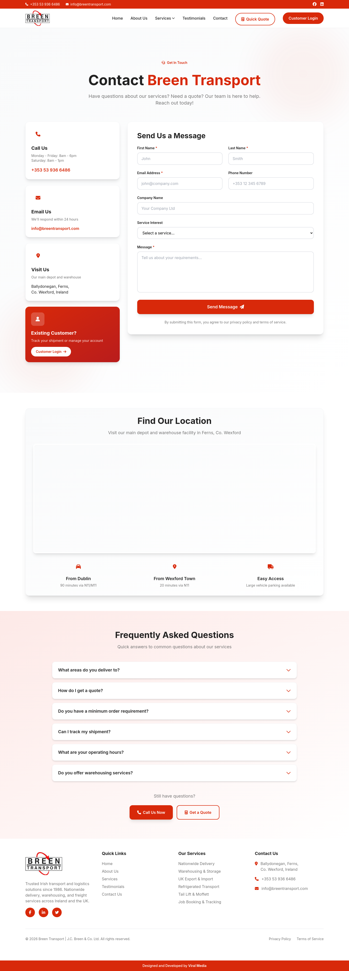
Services (165, 18)
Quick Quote (255, 19)
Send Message (225, 306)
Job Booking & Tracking (199, 901)
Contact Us (112, 894)
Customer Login (303, 18)
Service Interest (150, 223)
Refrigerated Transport (198, 886)
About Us (139, 18)
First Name (147, 148)
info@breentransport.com (55, 228)
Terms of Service (310, 939)
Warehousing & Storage (199, 871)
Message (146, 247)
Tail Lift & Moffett (193, 894)
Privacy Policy (280, 939)
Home (117, 18)
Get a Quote (198, 812)
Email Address (150, 173)
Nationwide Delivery (196, 863)
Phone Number (240, 173)
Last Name (238, 148)
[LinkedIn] (322, 4)
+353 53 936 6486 (50, 169)
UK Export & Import (195, 879)
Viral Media (197, 966)
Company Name (150, 198)
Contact (220, 18)
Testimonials (193, 18)
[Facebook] (314, 4)
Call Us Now (151, 812)
